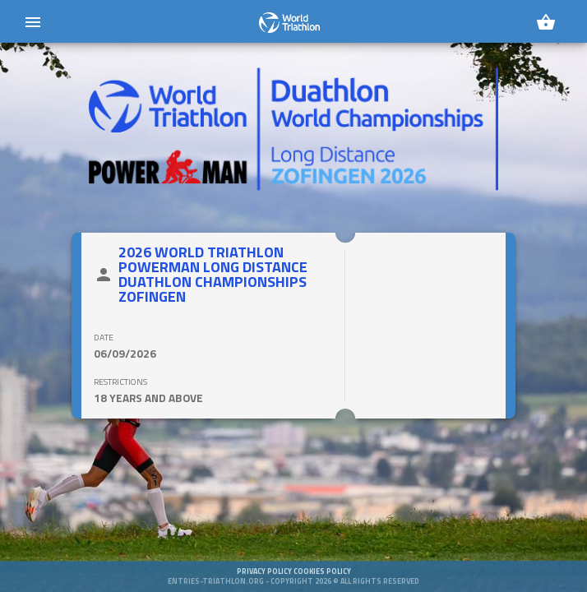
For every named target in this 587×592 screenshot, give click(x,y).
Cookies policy (322, 580)
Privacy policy (265, 580)
